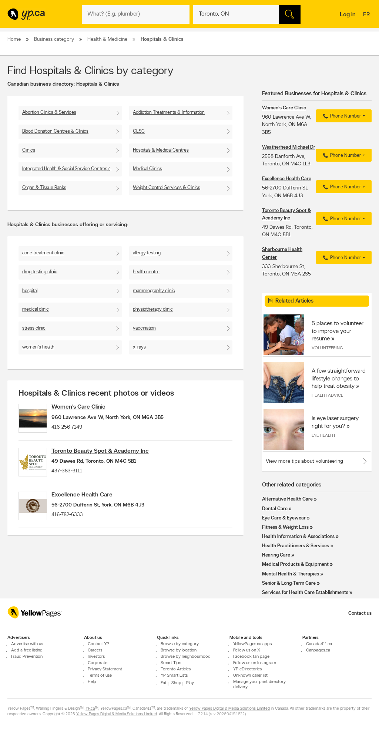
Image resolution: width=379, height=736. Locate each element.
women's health (38, 347)
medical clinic (35, 309)
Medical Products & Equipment (295, 564)
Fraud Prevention (27, 656)
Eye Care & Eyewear (284, 518)
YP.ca (90, 709)
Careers (95, 650)
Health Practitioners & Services (295, 546)
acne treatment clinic (43, 253)
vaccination (144, 328)
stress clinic (34, 328)
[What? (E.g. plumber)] (135, 14)
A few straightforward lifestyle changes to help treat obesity (339, 378)
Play (190, 683)
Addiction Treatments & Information (169, 112)
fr (367, 15)
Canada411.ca (319, 644)
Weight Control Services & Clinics (166, 187)
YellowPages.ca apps (252, 644)
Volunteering (327, 348)
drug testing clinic (39, 272)
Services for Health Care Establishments (305, 592)
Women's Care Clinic (86, 407)
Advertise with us (27, 644)
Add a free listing (27, 650)
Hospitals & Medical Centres (161, 150)
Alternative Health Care (287, 499)
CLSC (139, 131)
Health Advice (327, 395)
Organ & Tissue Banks (44, 187)
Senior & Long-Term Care (289, 583)
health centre (146, 272)
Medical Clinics (147, 168)
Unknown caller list (250, 675)
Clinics (28, 150)
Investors (96, 656)
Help (92, 682)
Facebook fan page (251, 656)
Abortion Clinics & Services (49, 112)
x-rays (139, 347)
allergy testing (147, 253)
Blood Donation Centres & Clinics (55, 131)
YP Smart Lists (174, 675)
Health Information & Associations (298, 536)
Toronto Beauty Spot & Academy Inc (108, 456)
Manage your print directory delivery (259, 684)
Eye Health (323, 435)
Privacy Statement (105, 669)
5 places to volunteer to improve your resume (337, 331)
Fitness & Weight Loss (285, 527)
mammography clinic (154, 290)
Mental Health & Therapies (290, 574)
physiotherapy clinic (153, 309)
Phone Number (341, 116)
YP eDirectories (247, 669)
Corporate (97, 663)
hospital (29, 290)
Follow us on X (246, 650)
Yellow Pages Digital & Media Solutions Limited (229, 709)
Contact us (360, 613)
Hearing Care (276, 555)
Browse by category (180, 644)
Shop (176, 683)
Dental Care (275, 508)
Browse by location (179, 650)
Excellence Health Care (89, 504)
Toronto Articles (176, 669)
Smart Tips (171, 663)
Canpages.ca (318, 650)
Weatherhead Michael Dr (288, 147)
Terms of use (100, 675)
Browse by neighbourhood (186, 656)
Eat (164, 683)
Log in (348, 15)
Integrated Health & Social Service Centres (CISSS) (72, 168)
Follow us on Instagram (254, 663)
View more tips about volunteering (304, 461)
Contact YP (98, 644)
